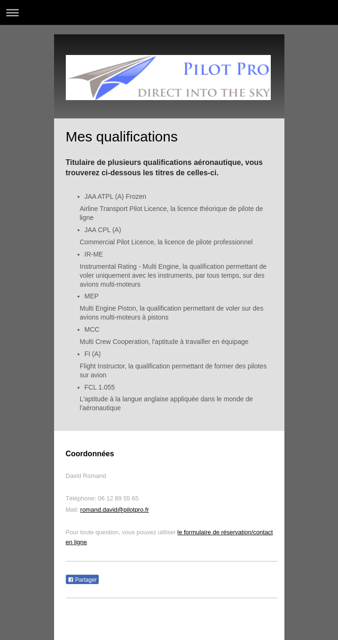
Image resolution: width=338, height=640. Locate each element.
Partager (82, 580)
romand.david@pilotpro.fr (114, 509)
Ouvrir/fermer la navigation (169, 12)
